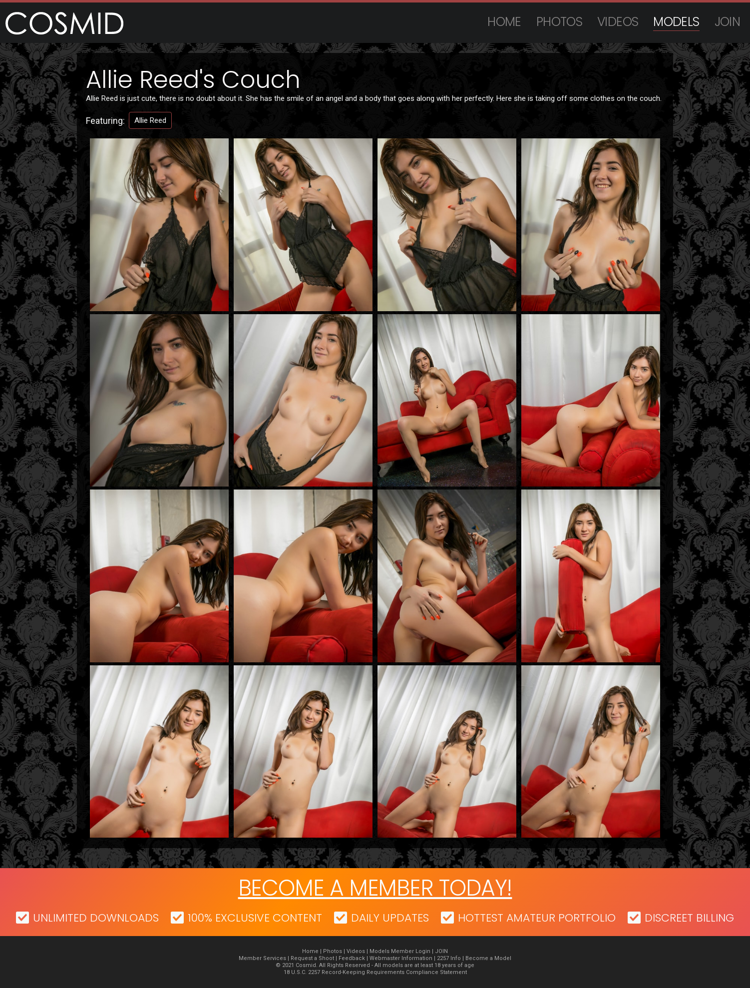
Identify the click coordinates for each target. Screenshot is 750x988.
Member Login (410, 951)
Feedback (352, 958)
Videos (617, 21)
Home (504, 21)
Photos (559, 21)
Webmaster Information (401, 958)
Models (676, 21)
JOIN (728, 21)
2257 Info (449, 958)
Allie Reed (150, 120)
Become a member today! (375, 888)
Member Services (262, 958)
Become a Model (488, 958)
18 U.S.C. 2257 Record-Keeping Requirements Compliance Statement (375, 972)
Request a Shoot (312, 958)
